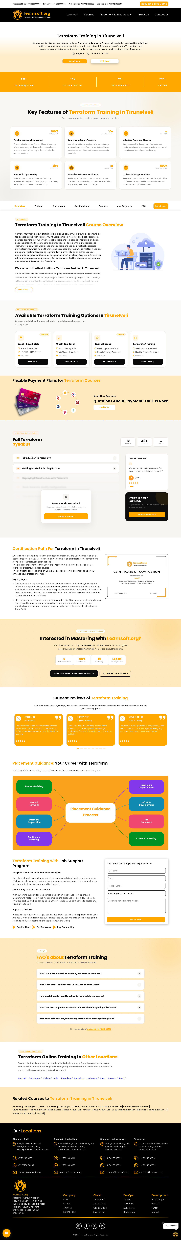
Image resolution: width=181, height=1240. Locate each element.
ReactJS (155, 1203)
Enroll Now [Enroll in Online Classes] (109, 361)
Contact (67, 1203)
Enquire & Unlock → (66, 516)
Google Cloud (100, 1208)
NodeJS (155, 1212)
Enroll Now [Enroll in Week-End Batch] (71, 361)
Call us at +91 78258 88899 (99, 1029)
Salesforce (98, 1212)
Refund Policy (70, 1212)
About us (67, 1207)
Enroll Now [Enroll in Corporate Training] (147, 361)
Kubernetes (129, 1208)
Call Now (104, 61)
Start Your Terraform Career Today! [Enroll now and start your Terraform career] (74, 673)
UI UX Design (157, 1199)
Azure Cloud (99, 1203)
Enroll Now (74, 61)
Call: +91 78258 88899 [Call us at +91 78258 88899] (115, 673)
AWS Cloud (98, 1199)
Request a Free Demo (154, 4)
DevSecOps (129, 1212)
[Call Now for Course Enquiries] (104, 407)
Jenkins (127, 1199)
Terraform (128, 1203)
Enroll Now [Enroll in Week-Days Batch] (33, 361)
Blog (65, 1199)
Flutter (154, 1208)
